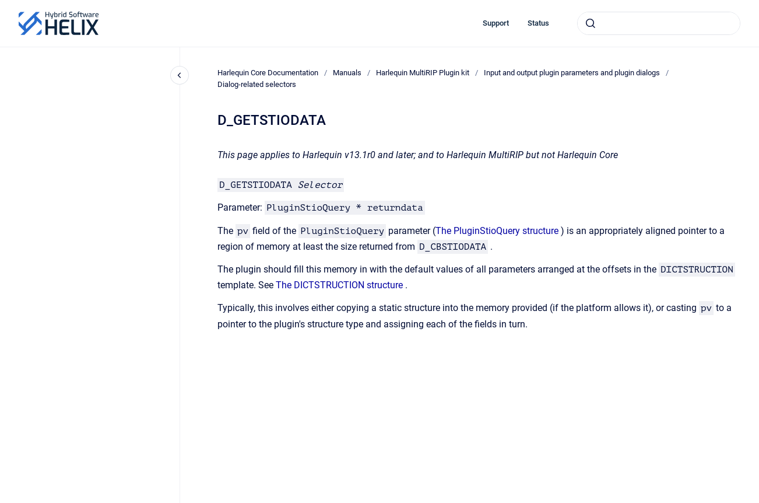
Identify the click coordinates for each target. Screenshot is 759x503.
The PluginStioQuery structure (496, 230)
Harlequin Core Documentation (267, 72)
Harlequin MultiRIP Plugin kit (422, 72)
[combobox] (659, 23)
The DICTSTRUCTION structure (339, 285)
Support (496, 23)
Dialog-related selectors (256, 84)
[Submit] (590, 23)
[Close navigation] (179, 75)
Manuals (347, 72)
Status (538, 23)
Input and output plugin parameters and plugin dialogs (572, 72)
